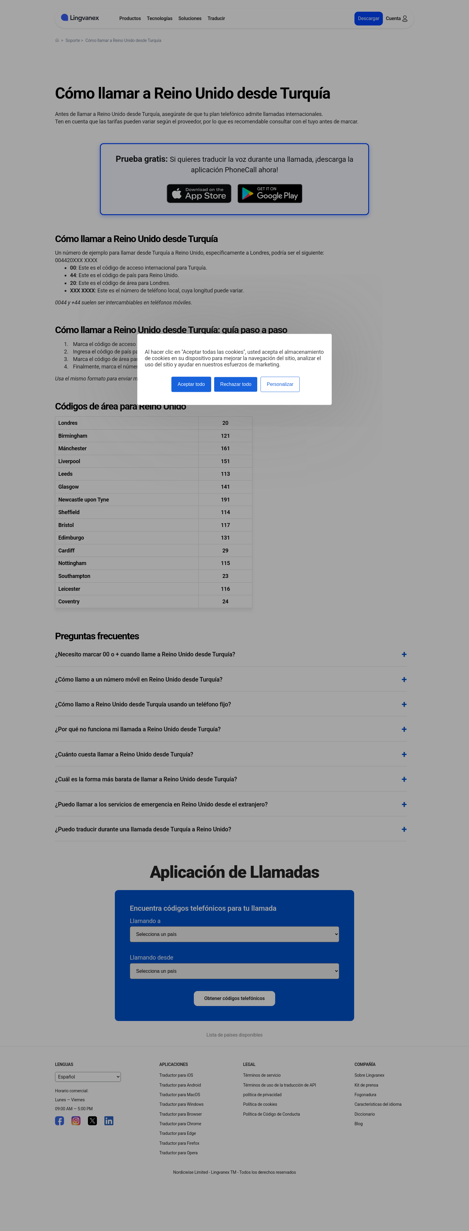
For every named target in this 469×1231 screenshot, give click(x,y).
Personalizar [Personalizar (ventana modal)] (280, 384)
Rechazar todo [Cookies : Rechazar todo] (235, 384)
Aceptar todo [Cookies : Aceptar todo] (191, 384)
